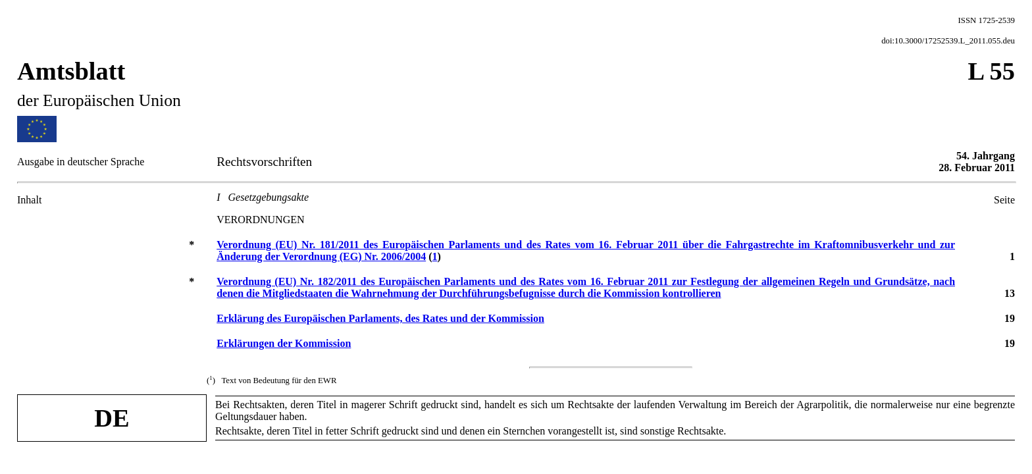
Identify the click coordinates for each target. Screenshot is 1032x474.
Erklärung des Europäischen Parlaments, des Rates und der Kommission (380, 318)
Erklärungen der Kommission (284, 343)
